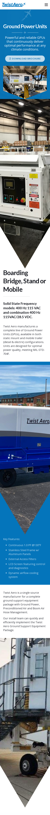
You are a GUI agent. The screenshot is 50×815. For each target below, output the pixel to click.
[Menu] (46, 4)
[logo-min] (13, 5)
